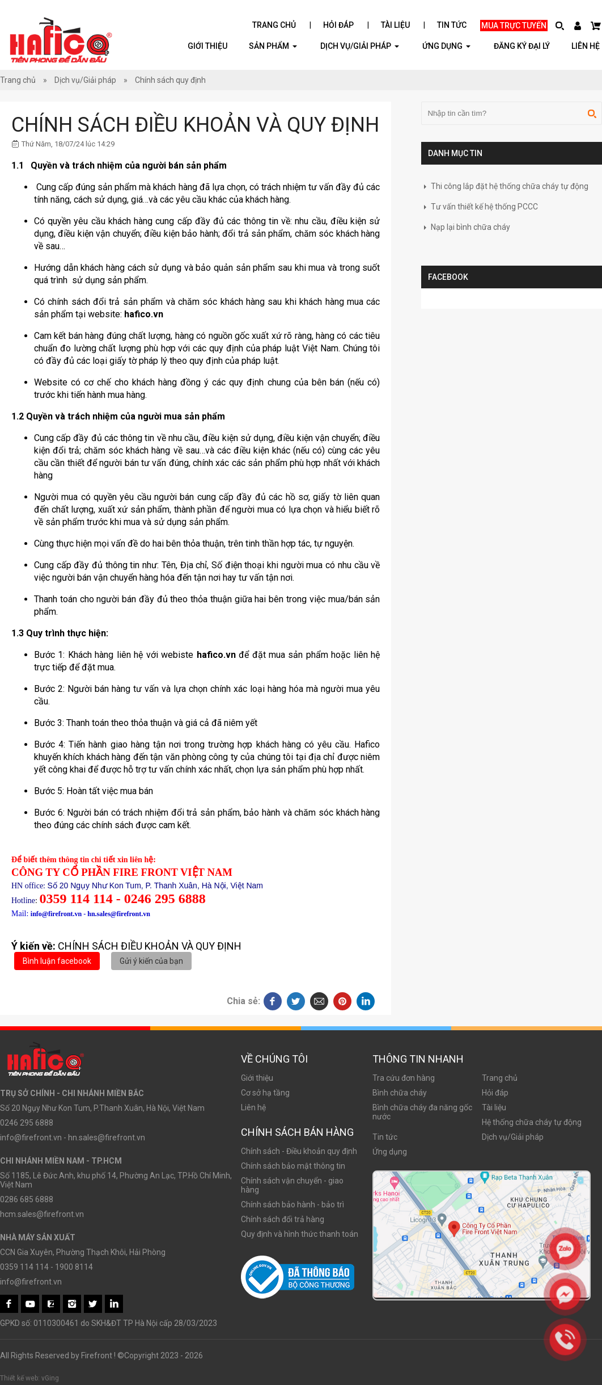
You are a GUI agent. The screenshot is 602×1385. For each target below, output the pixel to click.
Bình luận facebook (57, 961)
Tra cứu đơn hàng (403, 1077)
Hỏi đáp (338, 25)
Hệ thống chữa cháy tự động (532, 1122)
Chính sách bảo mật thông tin (293, 1165)
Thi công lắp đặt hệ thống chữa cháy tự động (504, 186)
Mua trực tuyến (513, 25)
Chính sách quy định (170, 80)
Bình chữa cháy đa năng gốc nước (422, 1112)
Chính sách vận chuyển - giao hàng (292, 1185)
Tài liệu (395, 25)
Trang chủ (274, 25)
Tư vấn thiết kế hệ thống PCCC (479, 206)
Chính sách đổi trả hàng (282, 1219)
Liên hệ (585, 46)
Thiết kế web (19, 1378)
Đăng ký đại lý (522, 46)
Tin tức (452, 25)
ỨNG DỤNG (446, 46)
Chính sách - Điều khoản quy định (299, 1151)
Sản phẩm (273, 46)
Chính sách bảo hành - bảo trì (292, 1204)
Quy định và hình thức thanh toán (299, 1234)
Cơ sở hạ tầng (265, 1092)
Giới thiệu (207, 46)
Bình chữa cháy (399, 1092)
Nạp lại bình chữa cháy (465, 227)
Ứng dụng (389, 1151)
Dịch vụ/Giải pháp (359, 46)
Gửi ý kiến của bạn (151, 961)
